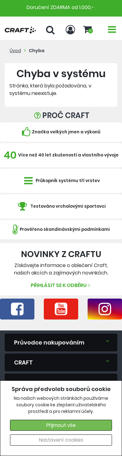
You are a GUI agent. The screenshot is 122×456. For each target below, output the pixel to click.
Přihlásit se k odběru (61, 285)
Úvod (15, 50)
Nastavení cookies (61, 440)
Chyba (36, 50)
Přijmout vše (61, 425)
